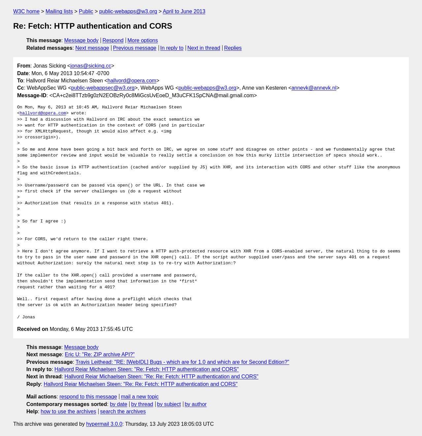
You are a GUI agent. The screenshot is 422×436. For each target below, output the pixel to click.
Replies (233, 48)
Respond (113, 40)
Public (86, 11)
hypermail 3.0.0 (104, 424)
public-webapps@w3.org (128, 11)
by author (196, 404)
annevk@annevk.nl (313, 88)
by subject (169, 404)
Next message (92, 48)
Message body (81, 40)
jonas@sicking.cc (90, 66)
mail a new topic (140, 396)
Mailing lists (59, 11)
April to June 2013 (184, 11)
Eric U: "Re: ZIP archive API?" (100, 354)
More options (143, 40)
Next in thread (203, 48)
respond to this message (88, 396)
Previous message (135, 48)
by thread (142, 404)
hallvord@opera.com (131, 80)
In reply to (171, 48)
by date (118, 404)
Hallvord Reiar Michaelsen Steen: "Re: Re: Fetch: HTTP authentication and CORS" (161, 376)
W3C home (26, 11)
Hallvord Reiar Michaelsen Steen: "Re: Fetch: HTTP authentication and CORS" (146, 369)
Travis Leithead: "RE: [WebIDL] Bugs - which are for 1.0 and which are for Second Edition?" (182, 362)
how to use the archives (68, 411)
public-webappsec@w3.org (103, 88)
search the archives (123, 411)
